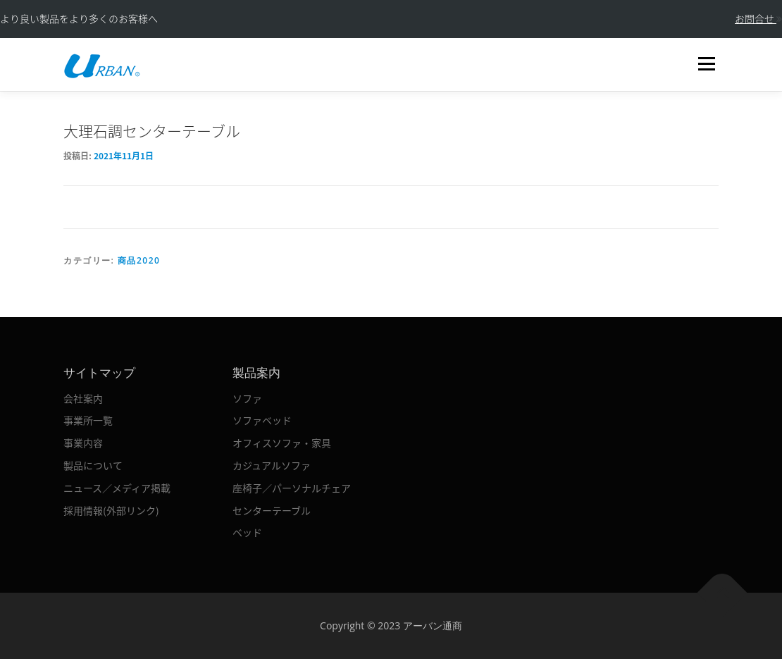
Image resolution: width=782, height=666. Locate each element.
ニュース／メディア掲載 (116, 488)
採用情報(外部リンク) (111, 510)
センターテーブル (271, 510)
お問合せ (758, 18)
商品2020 (139, 260)
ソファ (247, 398)
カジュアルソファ (271, 465)
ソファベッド (262, 420)
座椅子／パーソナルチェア (291, 488)
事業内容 (83, 443)
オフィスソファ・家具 (281, 443)
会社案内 (83, 398)
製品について (93, 465)
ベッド (247, 532)
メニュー (706, 64)
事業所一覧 (88, 420)
